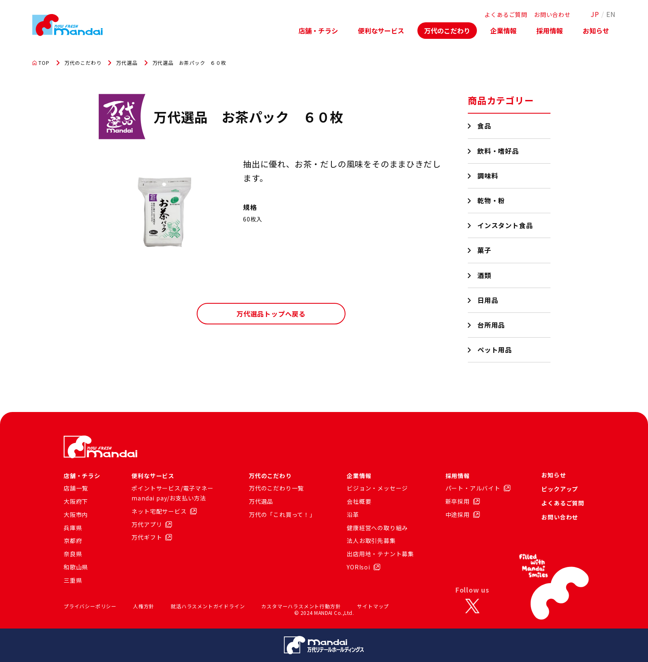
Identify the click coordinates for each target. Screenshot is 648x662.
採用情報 (549, 31)
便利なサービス (381, 31)
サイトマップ (373, 606)
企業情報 (503, 31)
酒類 (484, 275)
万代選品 (126, 63)
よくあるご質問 (505, 14)
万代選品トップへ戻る (271, 314)
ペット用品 (495, 350)
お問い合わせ (552, 14)
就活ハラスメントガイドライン (208, 606)
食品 (484, 126)
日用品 (488, 300)
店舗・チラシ (318, 31)
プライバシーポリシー (90, 606)
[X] (472, 606)
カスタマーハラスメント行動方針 (301, 606)
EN (611, 14)
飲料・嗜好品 (498, 151)
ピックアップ (559, 489)
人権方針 (143, 606)
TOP (40, 63)
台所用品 (491, 325)
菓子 (484, 250)
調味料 (488, 176)
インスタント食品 (505, 225)
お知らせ (596, 31)
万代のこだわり (447, 31)
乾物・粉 (491, 200)
